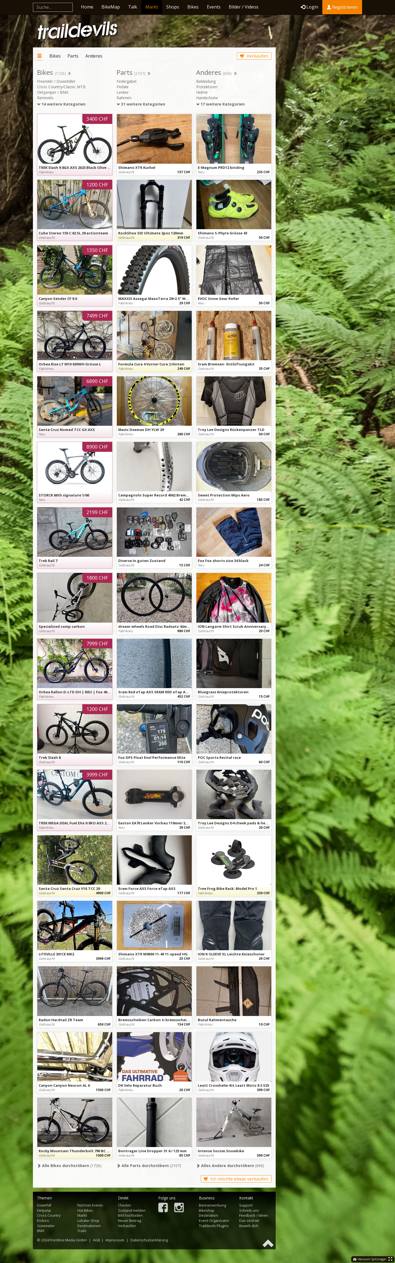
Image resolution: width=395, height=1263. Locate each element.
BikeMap (110, 7)
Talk (132, 7)
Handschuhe (207, 97)
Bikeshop (207, 1210)
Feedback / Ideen (253, 1215)
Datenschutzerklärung (149, 1240)
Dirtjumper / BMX (52, 92)
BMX (40, 1230)
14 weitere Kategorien (61, 104)
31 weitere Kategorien (141, 104)
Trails (81, 1230)
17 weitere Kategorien (220, 104)
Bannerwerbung (212, 1205)
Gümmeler (46, 1225)
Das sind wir (249, 1220)
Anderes (93, 56)
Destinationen (89, 1225)
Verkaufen (254, 56)
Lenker (123, 92)
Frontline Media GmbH (68, 1240)
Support (246, 1205)
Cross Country (49, 1215)
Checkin (124, 1205)
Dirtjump (44, 1210)
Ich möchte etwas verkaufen (236, 1179)
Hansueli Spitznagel (369, 1259)
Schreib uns (249, 1210)
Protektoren (207, 86)
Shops (172, 7)
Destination (208, 1215)
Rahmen (124, 97)
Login (309, 7)
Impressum (115, 1240)
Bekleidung (206, 81)
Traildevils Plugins (214, 1225)
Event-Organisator (214, 1220)
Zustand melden (131, 1210)
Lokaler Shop (88, 1220)
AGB (96, 1240)
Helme (202, 92)
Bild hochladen (130, 1215)
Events (214, 7)
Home (87, 7)
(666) (230, 1165)
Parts (72, 56)
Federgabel (126, 81)
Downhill (44, 1205)
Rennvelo (45, 97)
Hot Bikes (85, 1210)
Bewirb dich (248, 1225)
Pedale (123, 86)
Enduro (43, 1220)
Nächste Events (90, 1205)
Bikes (193, 7)
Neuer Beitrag (129, 1220)
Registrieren (342, 7)
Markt (151, 7)
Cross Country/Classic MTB (61, 86)
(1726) (69, 1165)
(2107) (149, 1165)
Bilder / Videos (243, 7)
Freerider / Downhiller (56, 81)
